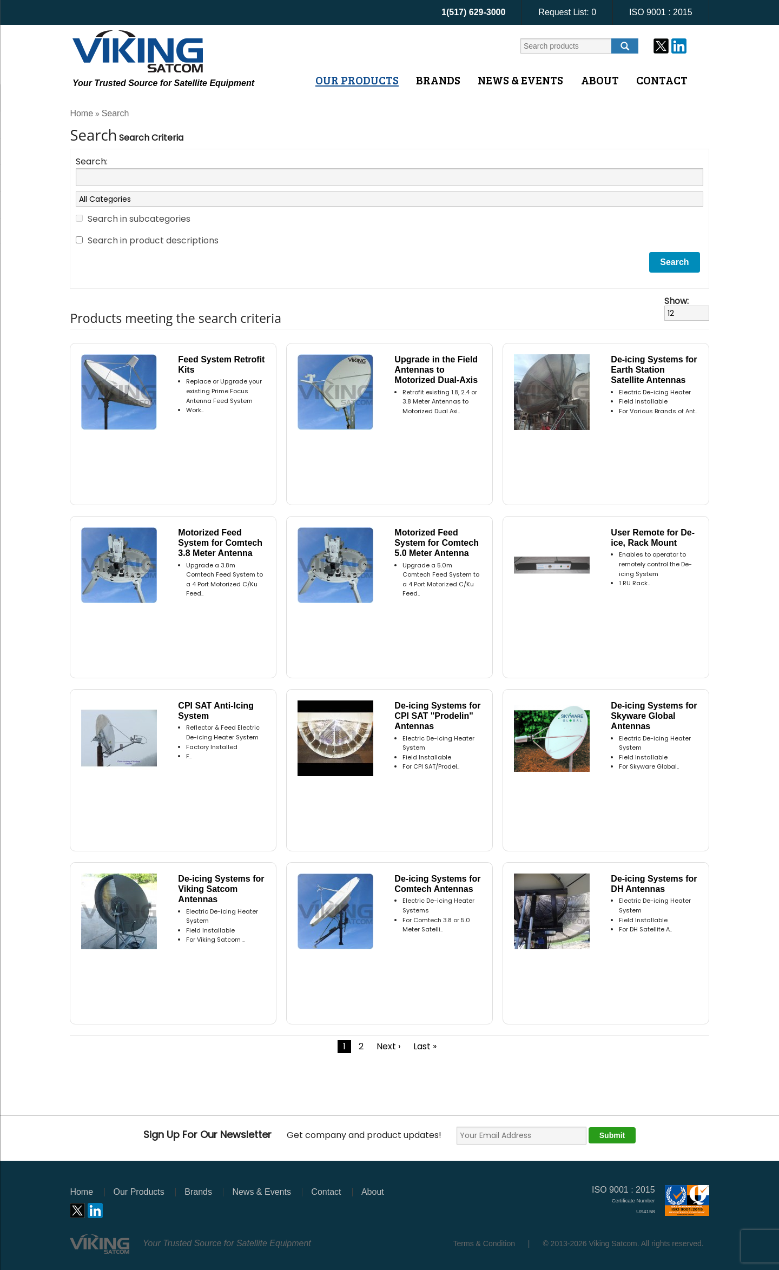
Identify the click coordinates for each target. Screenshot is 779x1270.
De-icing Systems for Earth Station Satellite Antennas (654, 370)
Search (115, 113)
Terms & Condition (484, 1243)
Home (81, 113)
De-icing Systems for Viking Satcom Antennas (221, 889)
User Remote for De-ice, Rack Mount (653, 537)
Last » (425, 1046)
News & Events (520, 80)
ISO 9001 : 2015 (660, 12)
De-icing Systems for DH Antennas (654, 884)
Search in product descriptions (153, 240)
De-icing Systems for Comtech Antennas (437, 884)
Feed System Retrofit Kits (221, 364)
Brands (438, 80)
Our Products (357, 80)
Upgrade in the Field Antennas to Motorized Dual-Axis (436, 370)
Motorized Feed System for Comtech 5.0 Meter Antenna (436, 543)
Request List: (567, 12)
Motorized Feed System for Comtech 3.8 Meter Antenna (220, 543)
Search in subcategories (139, 219)
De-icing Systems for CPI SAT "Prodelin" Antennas (437, 716)
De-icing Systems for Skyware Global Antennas (654, 716)
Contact (662, 80)
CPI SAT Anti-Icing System (216, 710)
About (600, 80)
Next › (388, 1046)
